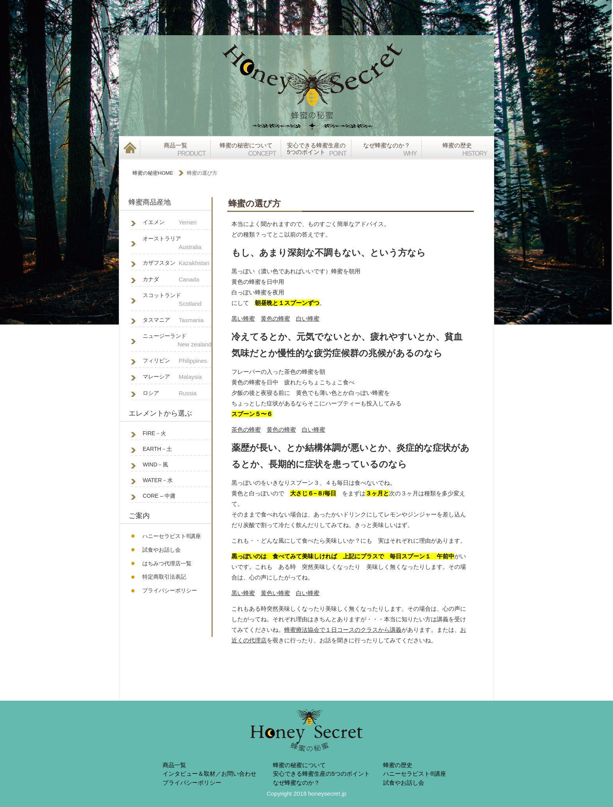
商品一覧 (174, 765)
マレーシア (177, 377)
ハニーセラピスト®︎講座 (171, 536)
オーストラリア (177, 243)
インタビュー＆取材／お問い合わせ (209, 773)
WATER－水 (158, 480)
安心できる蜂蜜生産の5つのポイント (321, 773)
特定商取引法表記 (164, 577)
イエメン (177, 222)
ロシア (177, 393)
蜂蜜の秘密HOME (153, 173)
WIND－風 (155, 464)
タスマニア (177, 320)
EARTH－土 (157, 449)
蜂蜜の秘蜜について (299, 765)
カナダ (177, 279)
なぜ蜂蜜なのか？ (296, 782)
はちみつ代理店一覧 (167, 563)
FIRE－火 (154, 433)
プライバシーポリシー (169, 590)
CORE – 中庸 (159, 496)
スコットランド (177, 300)
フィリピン (177, 361)
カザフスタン (177, 263)
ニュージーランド (177, 341)
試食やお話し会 (161, 550)
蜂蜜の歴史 (397, 765)
